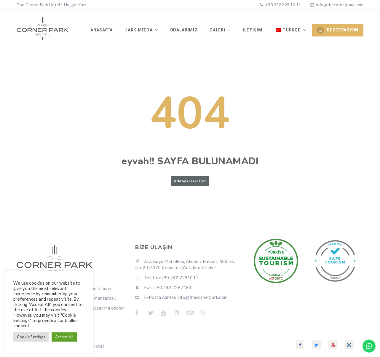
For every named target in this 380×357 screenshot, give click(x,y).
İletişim (253, 30)
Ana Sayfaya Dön (190, 182)
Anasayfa (103, 30)
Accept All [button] (64, 336)
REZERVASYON (337, 30)
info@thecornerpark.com (339, 4)
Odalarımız (184, 30)
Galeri (218, 30)
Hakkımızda (140, 30)
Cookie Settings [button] (31, 336)
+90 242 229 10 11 (282, 4)
